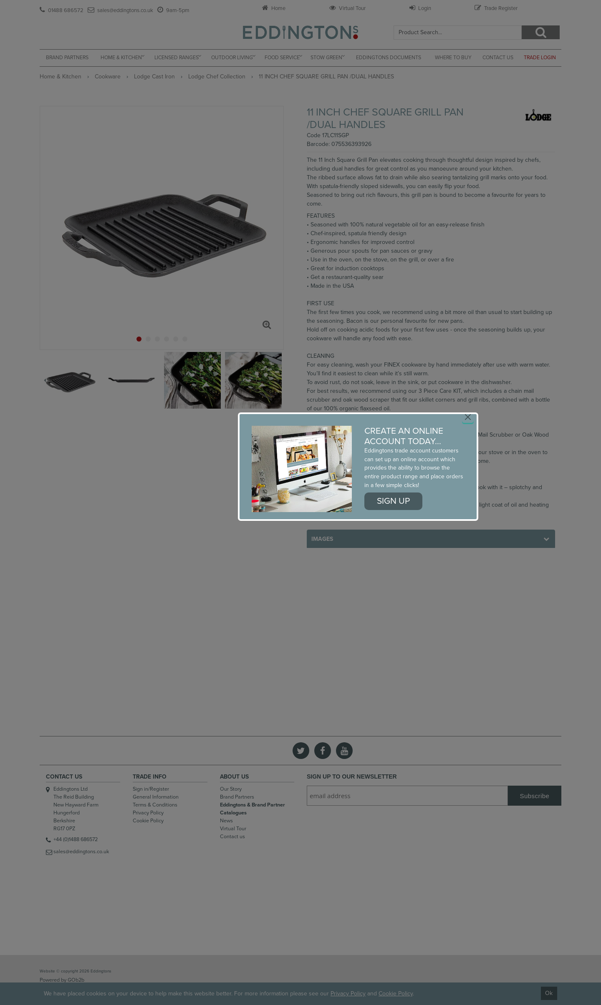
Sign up (393, 501)
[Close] (468, 417)
